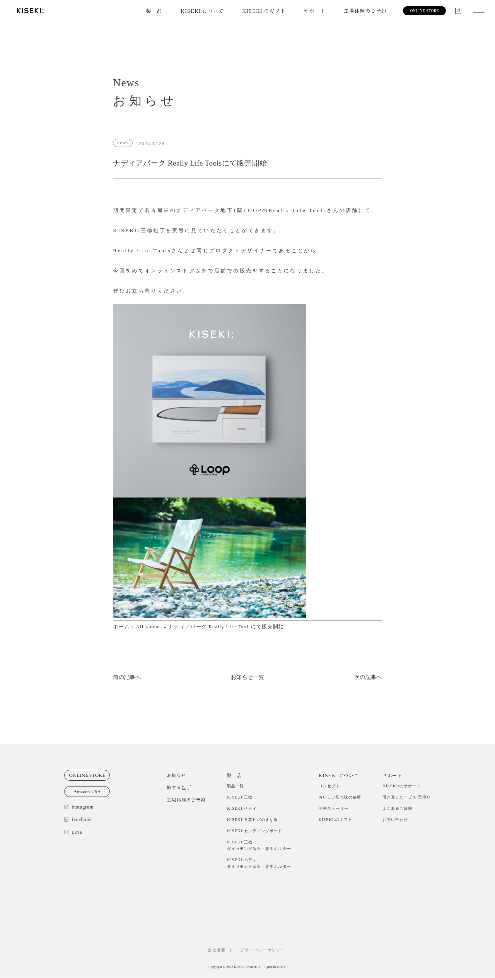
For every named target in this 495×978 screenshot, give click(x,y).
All (140, 626)
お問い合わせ (395, 819)
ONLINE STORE (87, 775)
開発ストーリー (333, 808)
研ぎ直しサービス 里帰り (406, 797)
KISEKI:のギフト (264, 10)
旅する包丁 (179, 787)
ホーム (121, 626)
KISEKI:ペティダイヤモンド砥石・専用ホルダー (259, 863)
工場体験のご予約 (365, 10)
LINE (73, 832)
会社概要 (216, 950)
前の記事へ (127, 677)
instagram (79, 807)
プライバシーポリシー (265, 950)
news (156, 626)
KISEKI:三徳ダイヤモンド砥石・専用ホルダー (259, 845)
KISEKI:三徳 (240, 797)
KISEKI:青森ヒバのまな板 (252, 819)
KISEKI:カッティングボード (254, 831)
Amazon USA (87, 791)
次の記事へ (368, 677)
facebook (78, 819)
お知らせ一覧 (247, 677)
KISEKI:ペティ (242, 808)
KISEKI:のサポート (401, 786)
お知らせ (176, 775)
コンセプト (329, 786)
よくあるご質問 (397, 808)
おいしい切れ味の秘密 (340, 797)
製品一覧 (235, 786)
